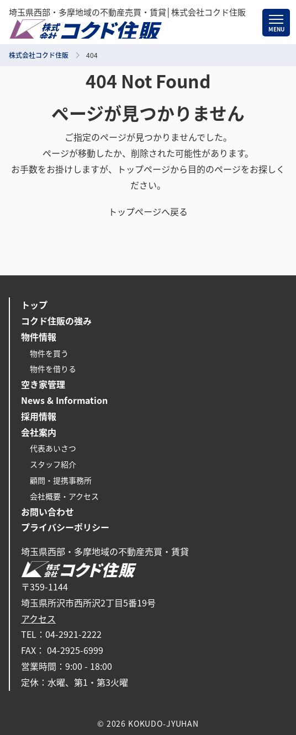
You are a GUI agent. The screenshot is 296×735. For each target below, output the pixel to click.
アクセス (38, 619)
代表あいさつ (53, 448)
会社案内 (38, 432)
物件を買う (49, 354)
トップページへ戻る (148, 211)
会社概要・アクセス (64, 496)
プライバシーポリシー (65, 527)
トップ (34, 305)
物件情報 (38, 337)
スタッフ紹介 (53, 464)
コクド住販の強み (56, 321)
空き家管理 (43, 384)
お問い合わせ (47, 512)
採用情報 (38, 416)
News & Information (64, 400)
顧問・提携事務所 (61, 480)
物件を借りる (53, 369)
